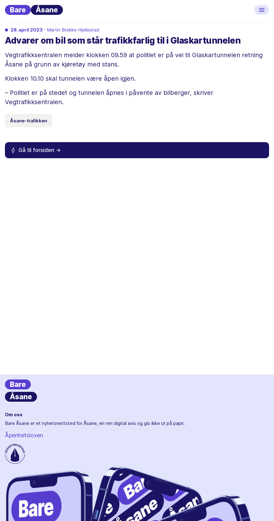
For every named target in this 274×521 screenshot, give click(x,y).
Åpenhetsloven (24, 435)
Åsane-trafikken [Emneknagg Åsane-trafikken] (28, 121)
